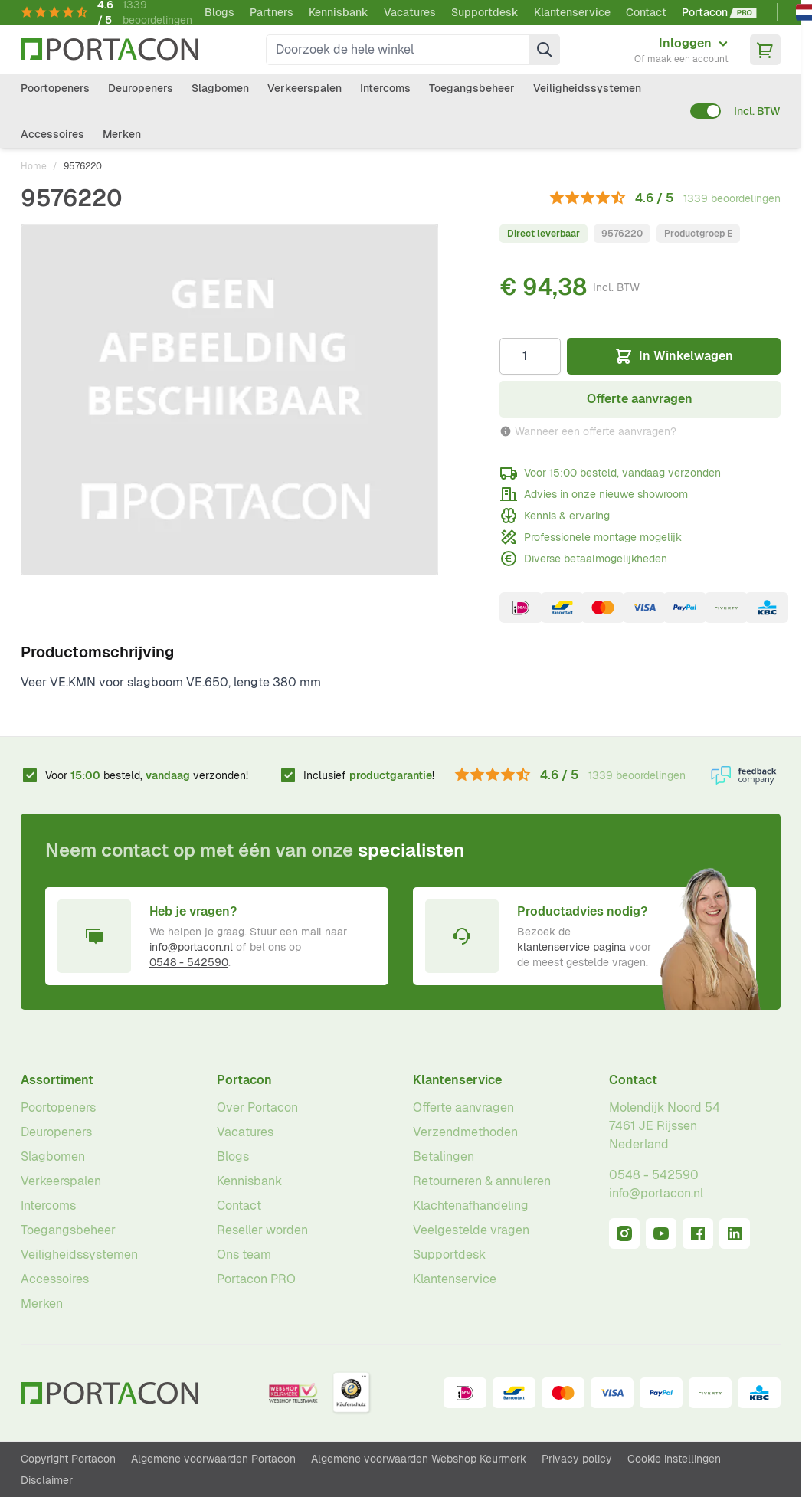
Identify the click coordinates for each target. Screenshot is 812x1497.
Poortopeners (55, 88)
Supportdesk (485, 12)
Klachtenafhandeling (471, 1205)
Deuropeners (140, 88)
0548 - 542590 (188, 962)
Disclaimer (47, 1480)
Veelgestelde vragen (471, 1230)
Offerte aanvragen (463, 1107)
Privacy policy (577, 1459)
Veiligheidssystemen (587, 88)
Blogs (219, 12)
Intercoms (385, 88)
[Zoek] (544, 49)
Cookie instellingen (674, 1459)
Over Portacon (257, 1107)
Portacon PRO (256, 1279)
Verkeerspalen (304, 88)
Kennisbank (338, 12)
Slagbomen (220, 88)
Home (34, 166)
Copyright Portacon (68, 1459)
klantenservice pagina (571, 947)
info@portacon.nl (191, 947)
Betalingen (443, 1156)
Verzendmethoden (465, 1132)
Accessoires (52, 134)
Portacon (244, 1080)
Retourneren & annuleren (482, 1181)
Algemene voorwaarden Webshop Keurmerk (418, 1459)
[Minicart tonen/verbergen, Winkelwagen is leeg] (765, 49)
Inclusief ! (368, 775)
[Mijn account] (681, 49)
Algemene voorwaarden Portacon (213, 1459)
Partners (271, 12)
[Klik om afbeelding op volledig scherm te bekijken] (230, 399)
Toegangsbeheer (472, 88)
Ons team (244, 1254)
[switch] (705, 111)
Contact (646, 12)
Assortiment (57, 1080)
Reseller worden (262, 1230)
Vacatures (410, 12)
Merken (122, 134)
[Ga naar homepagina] (109, 49)
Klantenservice (572, 12)
